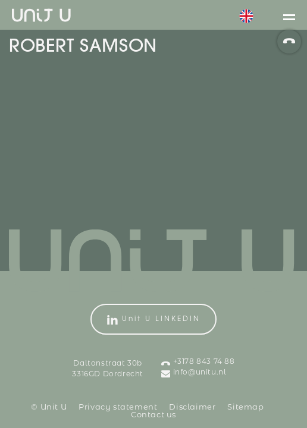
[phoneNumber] (289, 42)
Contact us (153, 415)
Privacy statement (118, 407)
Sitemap (245, 407)
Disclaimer (192, 407)
